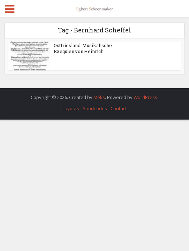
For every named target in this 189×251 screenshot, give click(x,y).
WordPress (145, 97)
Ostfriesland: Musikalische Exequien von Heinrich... (83, 48)
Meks (99, 97)
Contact (119, 108)
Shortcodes (95, 108)
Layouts (70, 108)
